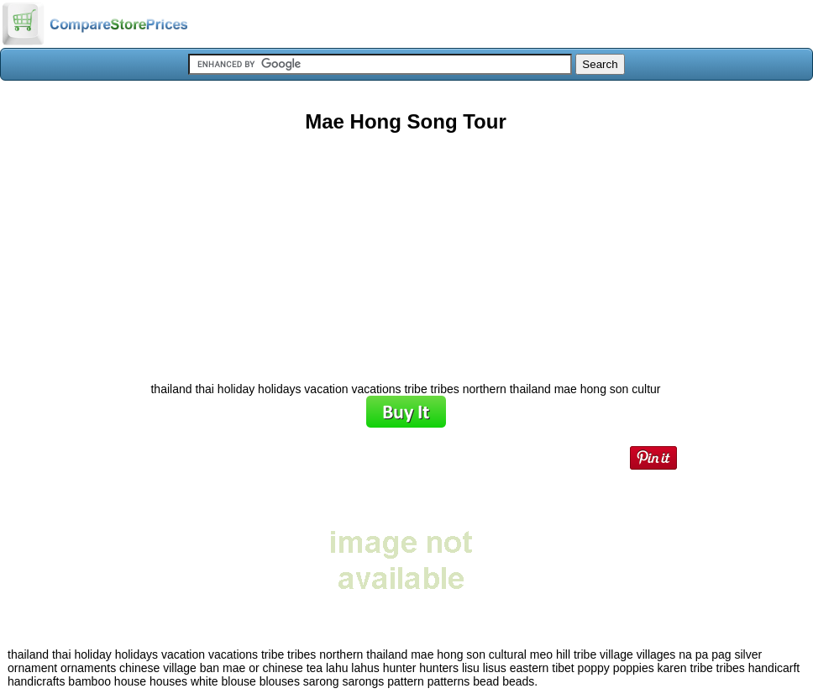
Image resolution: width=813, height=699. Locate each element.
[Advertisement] (406, 251)
